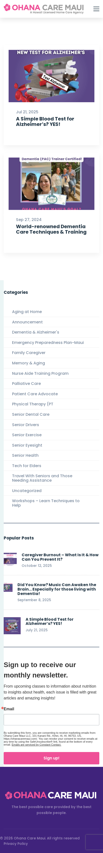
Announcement (27, 322)
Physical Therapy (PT (32, 404)
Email (9, 709)
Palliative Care (26, 383)
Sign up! (51, 758)
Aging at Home (27, 312)
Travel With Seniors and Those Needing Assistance (42, 478)
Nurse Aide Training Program (40, 373)
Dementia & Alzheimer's (35, 332)
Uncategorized (27, 491)
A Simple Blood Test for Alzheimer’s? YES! (45, 121)
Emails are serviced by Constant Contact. (36, 744)
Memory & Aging (28, 363)
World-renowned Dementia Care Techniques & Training (51, 236)
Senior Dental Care (30, 414)
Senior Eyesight (27, 445)
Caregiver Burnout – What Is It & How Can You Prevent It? (60, 557)
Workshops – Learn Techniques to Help (46, 503)
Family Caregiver (28, 353)
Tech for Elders (26, 466)
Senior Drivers (25, 425)
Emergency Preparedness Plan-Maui (48, 342)
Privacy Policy (16, 843)
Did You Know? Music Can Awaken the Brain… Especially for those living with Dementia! (56, 589)
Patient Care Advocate (35, 394)
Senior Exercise (27, 435)
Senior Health (25, 455)
